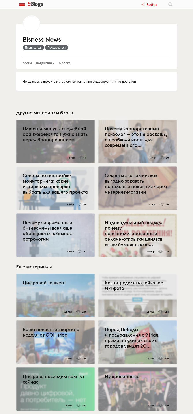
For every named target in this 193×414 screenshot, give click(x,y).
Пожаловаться (56, 47)
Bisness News (42, 39)
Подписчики (45, 63)
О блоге (64, 63)
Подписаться (33, 47)
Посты (27, 63)
